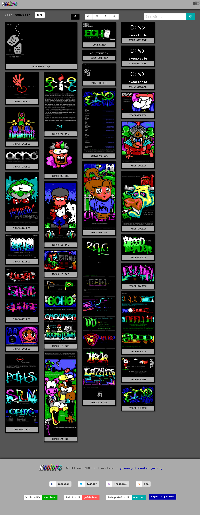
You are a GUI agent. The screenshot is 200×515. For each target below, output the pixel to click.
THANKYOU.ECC (21, 101)
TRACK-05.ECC (138, 165)
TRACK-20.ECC (21, 349)
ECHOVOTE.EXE (138, 63)
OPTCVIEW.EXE (138, 86)
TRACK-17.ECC (21, 319)
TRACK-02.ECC (99, 155)
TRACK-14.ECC (99, 402)
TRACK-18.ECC (60, 346)
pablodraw (90, 497)
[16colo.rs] (9, 4)
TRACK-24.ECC (138, 408)
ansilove (50, 497)
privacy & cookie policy (141, 468)
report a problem (162, 496)
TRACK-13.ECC (138, 257)
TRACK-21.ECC (60, 439)
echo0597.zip (41, 66)
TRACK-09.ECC (138, 228)
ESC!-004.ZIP (99, 58)
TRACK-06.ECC (60, 176)
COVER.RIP (99, 44)
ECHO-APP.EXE (138, 40)
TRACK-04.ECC (21, 144)
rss (146, 484)
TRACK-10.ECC (21, 228)
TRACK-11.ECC (60, 244)
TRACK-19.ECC (138, 351)
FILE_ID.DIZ (99, 83)
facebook (63, 484)
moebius (138, 497)
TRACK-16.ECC (138, 286)
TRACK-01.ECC (60, 133)
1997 (8, 14)
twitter (92, 484)
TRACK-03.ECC (138, 115)
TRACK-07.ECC (21, 166)
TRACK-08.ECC (99, 232)
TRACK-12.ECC (21, 261)
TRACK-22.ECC (21, 429)
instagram (120, 484)
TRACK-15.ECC (60, 274)
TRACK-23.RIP (138, 379)
